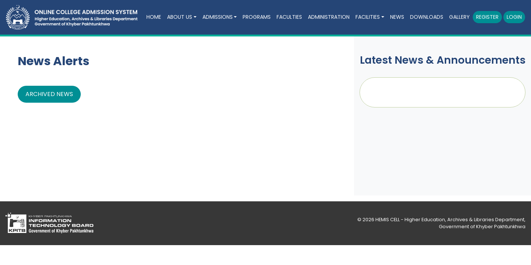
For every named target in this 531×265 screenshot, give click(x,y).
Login (514, 17)
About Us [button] (179, 17)
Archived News (49, 94)
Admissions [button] (217, 17)
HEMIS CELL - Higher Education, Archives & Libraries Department (449, 219)
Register (487, 17)
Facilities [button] (367, 17)
